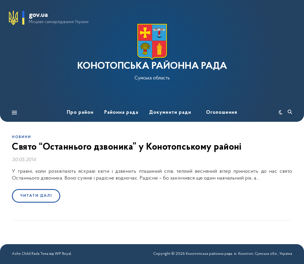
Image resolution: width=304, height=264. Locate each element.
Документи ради (170, 112)
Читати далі (36, 196)
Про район (80, 112)
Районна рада (121, 112)
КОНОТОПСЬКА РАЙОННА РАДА (152, 66)
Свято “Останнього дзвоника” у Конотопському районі (126, 147)
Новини (21, 137)
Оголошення (221, 112)
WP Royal (63, 254)
